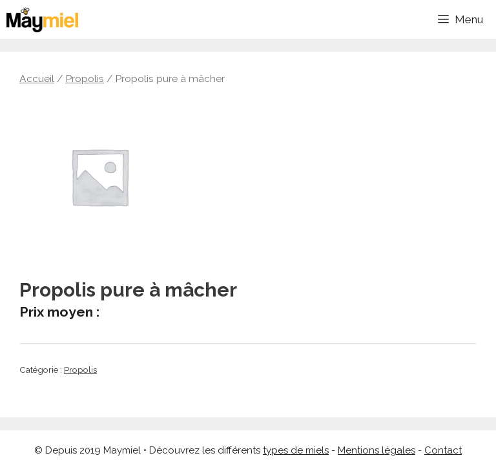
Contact (443, 450)
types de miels (296, 450)
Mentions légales (376, 450)
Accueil (36, 78)
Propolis (84, 78)
